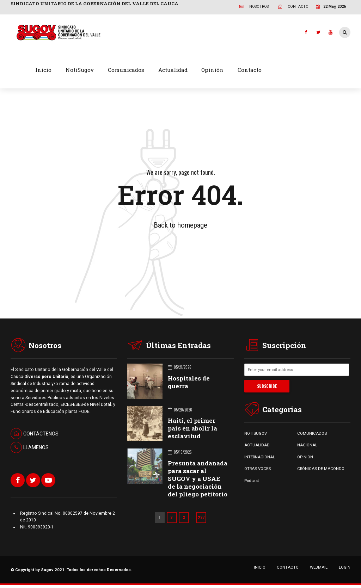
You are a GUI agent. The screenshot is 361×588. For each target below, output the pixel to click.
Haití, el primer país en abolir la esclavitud (192, 428)
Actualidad (173, 69)
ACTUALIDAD (257, 444)
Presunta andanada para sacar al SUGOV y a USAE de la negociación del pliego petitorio (197, 478)
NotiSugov (80, 69)
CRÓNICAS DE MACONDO (320, 468)
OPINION (305, 456)
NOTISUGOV (255, 433)
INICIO (259, 567)
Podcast (251, 480)
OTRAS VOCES (257, 468)
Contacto (250, 69)
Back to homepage (180, 225)
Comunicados (126, 69)
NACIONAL (307, 444)
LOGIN (344, 567)
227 (201, 517)
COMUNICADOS (312, 433)
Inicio (43, 69)
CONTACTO (288, 567)
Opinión (212, 69)
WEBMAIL (319, 567)
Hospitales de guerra (189, 382)
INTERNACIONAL (259, 456)
